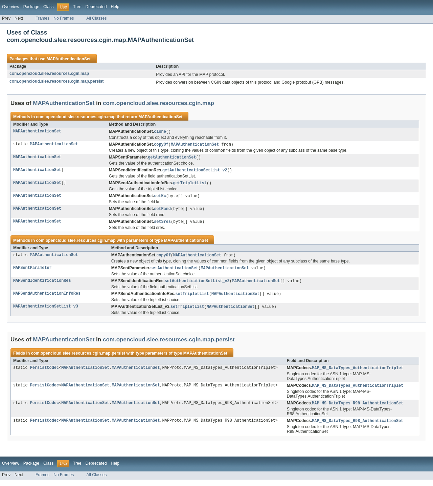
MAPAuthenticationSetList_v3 (45, 311)
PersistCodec (44, 372)
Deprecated (96, 6)
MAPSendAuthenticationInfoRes (47, 297)
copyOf (161, 145)
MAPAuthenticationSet (68, 59)
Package (31, 6)
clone (160, 131)
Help (115, 6)
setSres (162, 224)
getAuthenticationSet (172, 158)
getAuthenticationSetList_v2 (194, 171)
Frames (42, 18)
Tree (77, 6)
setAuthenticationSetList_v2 (197, 284)
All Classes (96, 18)
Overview (10, 6)
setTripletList (192, 297)
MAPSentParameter (32, 271)
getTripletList (190, 184)
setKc (160, 197)
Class (48, 6)
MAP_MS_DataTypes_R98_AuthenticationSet (357, 408)
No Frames (63, 18)
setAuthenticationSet (174, 271)
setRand (162, 211)
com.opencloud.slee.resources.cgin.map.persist (56, 81)
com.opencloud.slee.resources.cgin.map (49, 73)
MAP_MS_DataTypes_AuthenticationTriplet (357, 372)
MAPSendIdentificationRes (42, 284)
